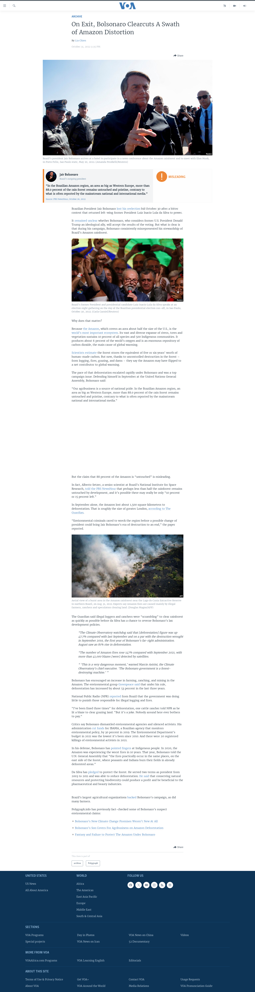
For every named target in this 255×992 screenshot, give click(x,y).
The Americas (85, 890)
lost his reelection (128, 208)
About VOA (32, 986)
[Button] (178, 55)
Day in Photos (86, 935)
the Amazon (91, 328)
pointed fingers (121, 748)
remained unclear (86, 220)
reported (115, 696)
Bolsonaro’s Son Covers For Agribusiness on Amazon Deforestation (119, 828)
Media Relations (139, 986)
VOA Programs (34, 935)
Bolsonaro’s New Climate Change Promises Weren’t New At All (116, 821)
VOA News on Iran (88, 941)
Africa (80, 883)
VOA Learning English (90, 960)
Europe (80, 903)
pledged (93, 772)
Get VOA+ (83, 979)
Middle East (83, 909)
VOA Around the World (91, 986)
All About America (36, 890)
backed (131, 797)
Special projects (35, 941)
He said (144, 776)
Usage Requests (190, 979)
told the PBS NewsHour (100, 488)
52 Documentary (139, 941)
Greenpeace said (129, 684)
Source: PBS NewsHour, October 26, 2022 (66, 199)
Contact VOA (136, 979)
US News (30, 883)
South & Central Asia (89, 916)
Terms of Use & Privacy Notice (44, 979)
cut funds (98, 728)
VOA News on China (141, 935)
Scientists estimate (84, 352)
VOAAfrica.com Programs (41, 960)
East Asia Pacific (86, 896)
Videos (185, 935)
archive (77, 16)
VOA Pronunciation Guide (196, 986)
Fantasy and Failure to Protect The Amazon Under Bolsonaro (115, 834)
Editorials (135, 960)
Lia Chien (80, 40)
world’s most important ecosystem (95, 332)
